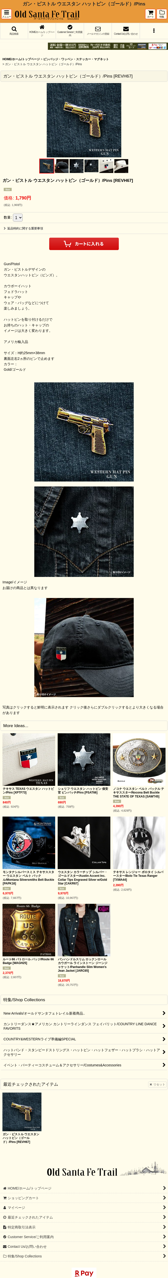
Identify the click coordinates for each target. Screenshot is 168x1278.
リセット (157, 1084)
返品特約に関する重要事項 (23, 228)
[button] (6, 14)
